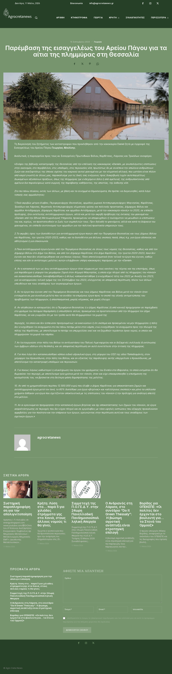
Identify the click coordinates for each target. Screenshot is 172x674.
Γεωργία (98, 42)
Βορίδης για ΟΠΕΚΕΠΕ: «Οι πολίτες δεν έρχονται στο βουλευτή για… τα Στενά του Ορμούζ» (152, 514)
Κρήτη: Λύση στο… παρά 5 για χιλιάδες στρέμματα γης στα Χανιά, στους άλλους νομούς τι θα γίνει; (51, 514)
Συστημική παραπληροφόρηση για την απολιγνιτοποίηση (17, 508)
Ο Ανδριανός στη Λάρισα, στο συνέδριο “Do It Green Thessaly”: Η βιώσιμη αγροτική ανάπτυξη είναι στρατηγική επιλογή (118, 518)
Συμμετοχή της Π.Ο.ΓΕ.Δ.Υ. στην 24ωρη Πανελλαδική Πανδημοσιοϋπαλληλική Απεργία (85, 512)
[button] (39, 17)
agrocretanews (49, 437)
